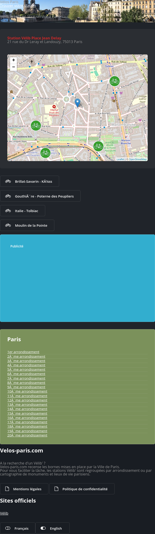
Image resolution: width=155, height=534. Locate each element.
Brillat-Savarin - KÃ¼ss (33, 181)
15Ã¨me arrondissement (27, 413)
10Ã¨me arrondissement (27, 391)
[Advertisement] (75, 283)
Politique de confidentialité (85, 489)
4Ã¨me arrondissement (26, 365)
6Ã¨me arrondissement (26, 373)
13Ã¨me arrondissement (27, 404)
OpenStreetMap (138, 159)
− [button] (13, 67)
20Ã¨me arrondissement (27, 435)
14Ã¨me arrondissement (27, 408)
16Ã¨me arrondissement (27, 417)
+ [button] (13, 60)
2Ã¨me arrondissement (26, 356)
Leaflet (120, 159)
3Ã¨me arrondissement (26, 360)
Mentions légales (27, 489)
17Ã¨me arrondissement (27, 422)
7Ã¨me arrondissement (26, 378)
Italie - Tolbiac (26, 210)
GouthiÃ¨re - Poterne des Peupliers (44, 196)
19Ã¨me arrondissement (27, 431)
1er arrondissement (23, 351)
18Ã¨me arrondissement (27, 426)
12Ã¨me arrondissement (27, 400)
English (56, 528)
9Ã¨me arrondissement (26, 387)
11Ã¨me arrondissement (27, 395)
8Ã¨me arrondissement (26, 382)
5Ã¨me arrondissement (26, 369)
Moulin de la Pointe (31, 225)
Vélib (4, 513)
